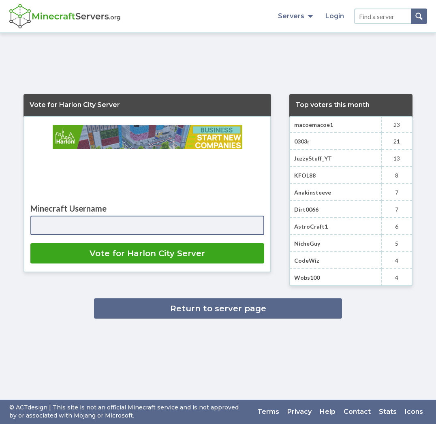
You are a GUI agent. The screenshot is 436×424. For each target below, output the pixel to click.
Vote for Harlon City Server (147, 253)
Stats (388, 411)
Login (334, 16)
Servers (295, 16)
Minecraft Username (68, 208)
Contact (357, 411)
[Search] (419, 16)
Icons (414, 411)
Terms (268, 411)
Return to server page (218, 308)
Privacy (299, 411)
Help (328, 411)
